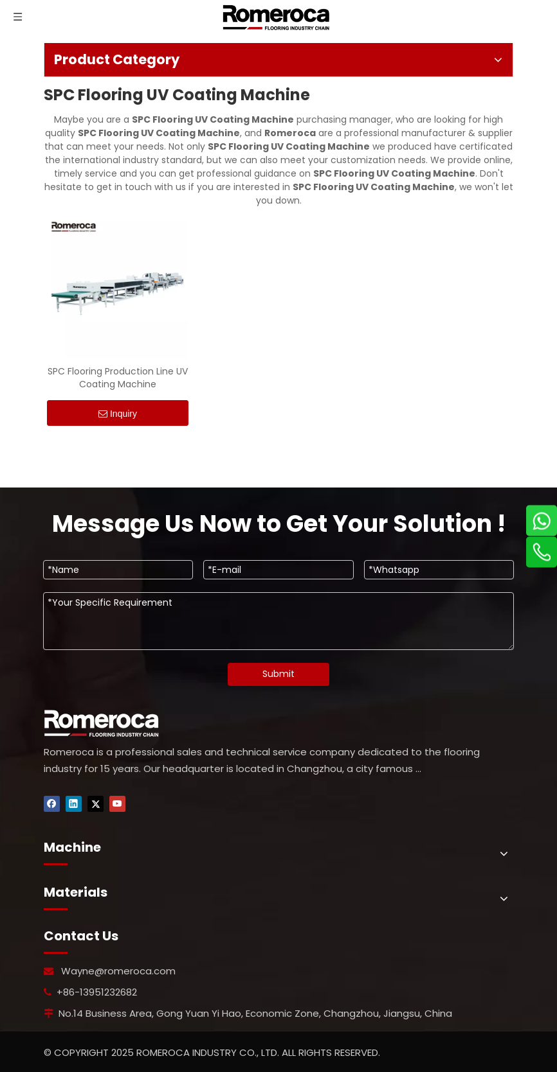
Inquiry (117, 414)
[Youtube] (117, 804)
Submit (278, 673)
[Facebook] (52, 804)
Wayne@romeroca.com (118, 971)
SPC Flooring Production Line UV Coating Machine (118, 378)
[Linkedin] (74, 804)
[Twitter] (95, 804)
